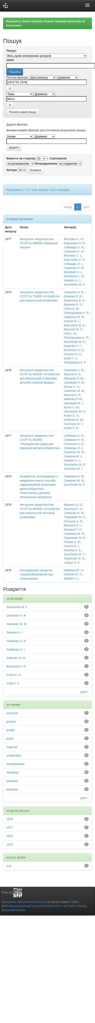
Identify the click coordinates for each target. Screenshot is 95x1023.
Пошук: (11, 50)
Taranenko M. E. (74, 558)
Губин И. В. (71, 308)
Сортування (58, 158)
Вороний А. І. (72, 525)
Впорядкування (46, 163)
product (11, 721)
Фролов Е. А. (72, 374)
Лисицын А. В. (73, 521)
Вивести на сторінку (20, 158)
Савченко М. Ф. (74, 317)
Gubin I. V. (70, 358)
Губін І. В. (70, 333)
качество (12, 713)
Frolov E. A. (71, 415)
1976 (9, 836)
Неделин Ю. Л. (73, 570)
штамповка (13, 755)
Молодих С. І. (73, 255)
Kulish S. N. (71, 428)
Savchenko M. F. (74, 284)
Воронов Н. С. (73, 304)
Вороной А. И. (73, 504)
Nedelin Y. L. (72, 578)
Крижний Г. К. (73, 529)
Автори (11, 170)
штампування (15, 764)
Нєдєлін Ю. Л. (73, 574)
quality (10, 730)
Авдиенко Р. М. (73, 378)
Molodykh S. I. (73, 272)
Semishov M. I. (73, 468)
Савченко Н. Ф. (74, 251)
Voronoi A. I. (71, 546)
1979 (9, 819)
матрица (12, 781)
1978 (9, 844)
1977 (9, 827)
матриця (12, 789)
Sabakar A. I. (72, 280)
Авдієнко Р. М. (73, 399)
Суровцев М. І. (73, 403)
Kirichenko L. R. (74, 276)
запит (10, 60)
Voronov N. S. (73, 354)
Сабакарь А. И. (74, 247)
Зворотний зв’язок (13, 910)
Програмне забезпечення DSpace (23, 901)
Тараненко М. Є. (75, 537)
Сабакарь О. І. (73, 263)
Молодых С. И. (73, 239)
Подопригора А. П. (76, 312)
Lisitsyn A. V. (72, 562)
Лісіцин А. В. (72, 542)
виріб (9, 738)
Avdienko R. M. (73, 419)
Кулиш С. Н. (72, 386)
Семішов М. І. (73, 456)
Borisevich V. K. (74, 350)
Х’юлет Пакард (77, 906)
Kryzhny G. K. (72, 550)
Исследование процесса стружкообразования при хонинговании (36, 574)
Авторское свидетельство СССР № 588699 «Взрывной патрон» (39, 243)
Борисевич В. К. (74, 300)
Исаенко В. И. (73, 296)
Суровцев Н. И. (74, 382)
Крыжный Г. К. (73, 508)
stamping (12, 772)
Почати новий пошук (22, 112)
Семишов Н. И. (74, 444)
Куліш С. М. (71, 407)
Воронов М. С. (73, 329)
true (8, 866)
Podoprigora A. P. (75, 362)
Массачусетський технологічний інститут (35, 906)
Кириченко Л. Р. (74, 243)
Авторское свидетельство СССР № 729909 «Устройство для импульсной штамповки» (40, 296)
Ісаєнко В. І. (72, 321)
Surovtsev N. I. (73, 423)
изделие (11, 747)
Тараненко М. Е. (75, 517)
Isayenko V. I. (72, 346)
